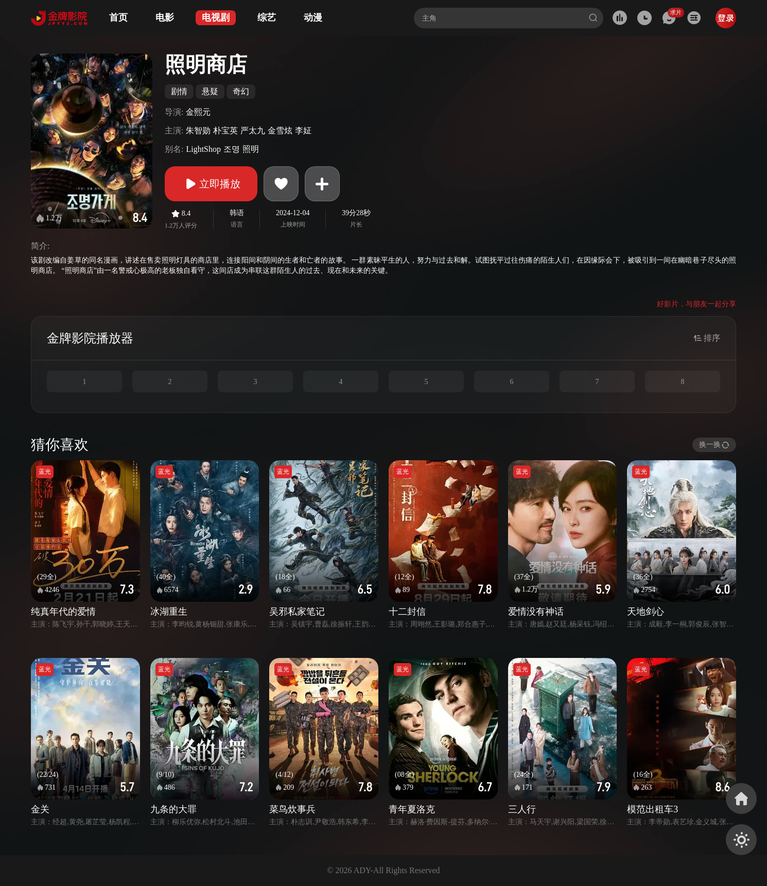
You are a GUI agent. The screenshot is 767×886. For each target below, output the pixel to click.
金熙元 (198, 112)
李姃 (303, 130)
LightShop (203, 149)
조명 (231, 149)
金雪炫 (280, 130)
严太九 (252, 130)
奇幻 (241, 91)
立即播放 (211, 184)
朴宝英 (225, 130)
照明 (250, 149)
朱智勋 (198, 130)
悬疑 (210, 91)
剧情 (179, 91)
